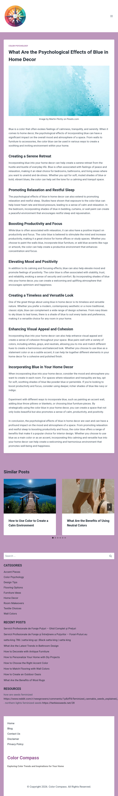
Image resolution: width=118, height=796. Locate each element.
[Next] (109, 507)
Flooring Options (13, 587)
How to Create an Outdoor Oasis (22, 674)
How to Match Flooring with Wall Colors (26, 668)
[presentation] (30, 496)
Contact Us (13, 733)
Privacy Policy (15, 744)
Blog (10, 728)
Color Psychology (18, 46)
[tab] (53, 538)
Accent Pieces (12, 571)
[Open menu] (111, 16)
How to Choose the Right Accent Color (26, 663)
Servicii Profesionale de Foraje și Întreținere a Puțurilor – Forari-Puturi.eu (45, 634)
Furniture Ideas (12, 592)
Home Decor (11, 597)
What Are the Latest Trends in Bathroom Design (31, 645)
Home (10, 723)
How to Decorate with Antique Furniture (26, 651)
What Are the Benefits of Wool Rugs (24, 680)
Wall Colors (10, 613)
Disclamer (13, 738)
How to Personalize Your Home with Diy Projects (32, 657)
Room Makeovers (14, 603)
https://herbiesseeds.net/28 (58, 702)
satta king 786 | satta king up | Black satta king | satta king (37, 639)
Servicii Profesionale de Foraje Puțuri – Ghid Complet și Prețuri (40, 628)
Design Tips (10, 582)
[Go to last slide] (8, 507)
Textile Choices (12, 608)
